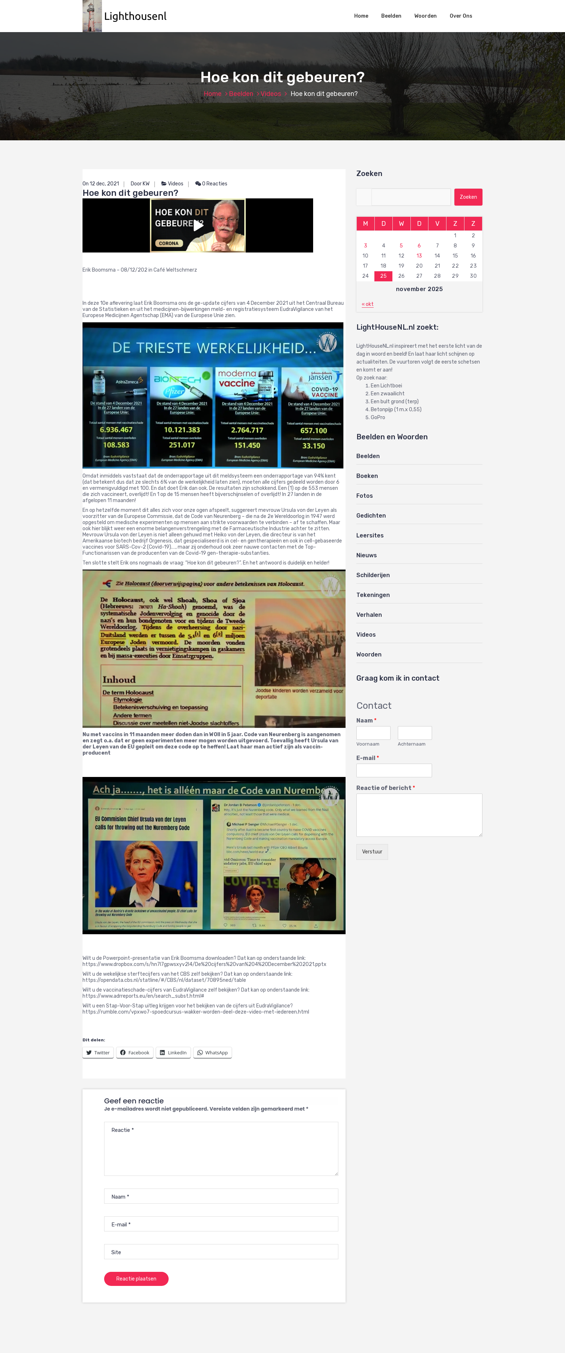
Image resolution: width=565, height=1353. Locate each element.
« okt (368, 304)
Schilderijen (373, 575)
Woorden (425, 16)
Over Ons (461, 16)
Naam (366, 720)
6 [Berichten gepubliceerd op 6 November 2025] (419, 246)
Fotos (364, 495)
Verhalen (369, 614)
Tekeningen (373, 595)
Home (361, 16)
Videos (271, 94)
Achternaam (412, 744)
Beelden (391, 16)
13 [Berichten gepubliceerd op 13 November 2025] (419, 256)
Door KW (140, 184)
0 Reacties (211, 184)
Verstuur (372, 852)
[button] (128, 16)
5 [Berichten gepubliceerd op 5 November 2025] (401, 246)
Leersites (370, 535)
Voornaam (367, 744)
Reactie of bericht (385, 788)
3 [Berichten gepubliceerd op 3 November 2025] (366, 246)
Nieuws (366, 555)
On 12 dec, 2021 (101, 184)
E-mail (367, 758)
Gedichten (371, 515)
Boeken (367, 476)
